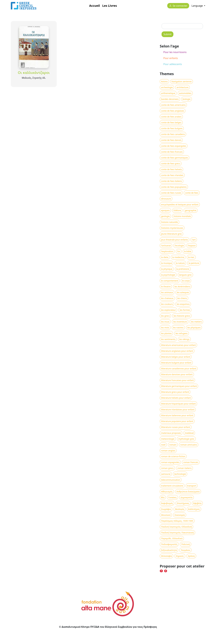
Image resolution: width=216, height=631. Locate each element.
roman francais (190, 462)
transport (191, 485)
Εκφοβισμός (167, 503)
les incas (165, 321)
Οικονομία (179, 515)
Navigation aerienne (182, 81)
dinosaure (166, 198)
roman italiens (184, 468)
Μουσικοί (166, 515)
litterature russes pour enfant (175, 427)
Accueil (94, 6)
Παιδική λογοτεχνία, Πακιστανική (177, 532)
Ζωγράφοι (166, 509)
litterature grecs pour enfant (175, 392)
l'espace (192, 245)
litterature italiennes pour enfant (177, 415)
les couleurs (167, 304)
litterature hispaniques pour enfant (178, 403)
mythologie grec (186, 438)
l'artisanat (166, 245)
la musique (166, 263)
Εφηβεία (197, 503)
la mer (191, 257)
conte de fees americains (173, 104)
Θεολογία (179, 509)
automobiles (185, 93)
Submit (167, 34)
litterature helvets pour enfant (176, 397)
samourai (165, 474)
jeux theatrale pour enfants (174, 239)
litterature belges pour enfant (175, 356)
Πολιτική (185, 544)
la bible (187, 251)
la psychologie (168, 274)
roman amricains (188, 444)
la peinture (194, 263)
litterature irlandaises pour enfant (177, 409)
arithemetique (168, 93)
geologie (165, 216)
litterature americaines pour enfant (178, 345)
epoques (165, 210)
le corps (186, 280)
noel (163, 444)
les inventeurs (180, 321)
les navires (178, 327)
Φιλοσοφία (166, 556)
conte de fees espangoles (173, 145)
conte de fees (191, 192)
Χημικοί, (180, 556)
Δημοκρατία (186, 497)
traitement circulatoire (172, 485)
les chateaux (167, 298)
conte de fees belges (171, 122)
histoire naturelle (169, 222)
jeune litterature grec (171, 233)
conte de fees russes (171, 192)
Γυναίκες (172, 497)
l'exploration (167, 251)
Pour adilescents (172, 64)
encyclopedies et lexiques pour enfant (179, 204)
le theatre (166, 286)
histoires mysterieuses (172, 228)
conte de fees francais (172, 151)
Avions (164, 81)
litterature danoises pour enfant (177, 374)
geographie (190, 210)
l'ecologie (179, 245)
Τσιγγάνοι (185, 550)
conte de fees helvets (171, 169)
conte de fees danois (171, 140)
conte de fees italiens (171, 181)
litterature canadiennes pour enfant (178, 368)
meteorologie (167, 438)
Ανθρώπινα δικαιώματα (188, 491)
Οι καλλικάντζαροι (34, 72)
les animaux (167, 292)
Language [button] (197, 5)
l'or (178, 251)
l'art (194, 239)
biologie (186, 99)
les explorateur (168, 310)
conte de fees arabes (171, 116)
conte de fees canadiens (173, 134)
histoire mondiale (182, 216)
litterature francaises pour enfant (177, 380)
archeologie (167, 87)
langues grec (185, 274)
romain (172, 444)
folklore (177, 210)
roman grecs (167, 468)
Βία (162, 497)
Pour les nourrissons (174, 52)
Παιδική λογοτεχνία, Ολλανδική (176, 526)
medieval (189, 433)
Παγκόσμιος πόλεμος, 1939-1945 (177, 520)
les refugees (182, 333)
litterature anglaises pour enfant (177, 351)
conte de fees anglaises (172, 110)
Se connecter (180, 6)
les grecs (165, 315)
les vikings (184, 339)
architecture (182, 87)
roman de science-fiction (173, 456)
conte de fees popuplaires (174, 186)
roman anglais (168, 450)
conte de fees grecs (170, 163)
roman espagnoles (170, 462)
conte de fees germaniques (174, 157)
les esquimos (183, 304)
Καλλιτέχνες (194, 509)
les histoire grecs (182, 315)
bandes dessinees (170, 99)
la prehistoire (182, 269)
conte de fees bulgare (171, 128)
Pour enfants (170, 58)
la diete (164, 257)
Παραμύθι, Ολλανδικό (172, 538)
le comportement (169, 280)
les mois (165, 327)
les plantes (166, 333)
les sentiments (168, 339)
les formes (185, 310)
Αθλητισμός (167, 491)
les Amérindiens (182, 286)
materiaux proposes (171, 433)
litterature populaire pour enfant (177, 421)
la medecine (178, 257)
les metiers (196, 321)
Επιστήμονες (183, 503)
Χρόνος (191, 556)
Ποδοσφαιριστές (169, 544)
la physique (166, 269)
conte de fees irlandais (172, 175)
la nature (180, 263)
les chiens (182, 298)
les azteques (183, 292)
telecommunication (170, 479)
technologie (180, 474)
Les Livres (109, 6)
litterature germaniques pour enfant (179, 386)
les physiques (194, 327)
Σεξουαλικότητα (169, 550)
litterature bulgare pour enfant (176, 362)
